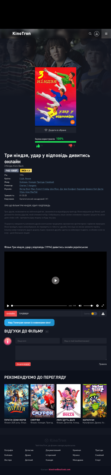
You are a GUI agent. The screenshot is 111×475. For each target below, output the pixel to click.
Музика (76, 455)
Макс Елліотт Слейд (40, 189)
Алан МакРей (31, 192)
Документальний (53, 450)
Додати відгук (23, 364)
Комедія (32, 182)
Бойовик (24, 182)
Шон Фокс (54, 189)
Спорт (98, 460)
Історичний (51, 455)
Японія (28, 178)
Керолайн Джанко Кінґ (87, 189)
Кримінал (77, 450)
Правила (103, 364)
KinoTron (21, 33)
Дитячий (29, 460)
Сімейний (49, 182)
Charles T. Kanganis (28, 185)
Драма (28, 455)
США (22, 178)
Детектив (29, 450)
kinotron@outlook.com (59, 469)
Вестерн (8, 460)
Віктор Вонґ (25, 189)
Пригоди (41, 182)
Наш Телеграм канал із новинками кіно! (29, 322)
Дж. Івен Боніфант (68, 189)
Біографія (8, 450)
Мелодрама (78, 460)
